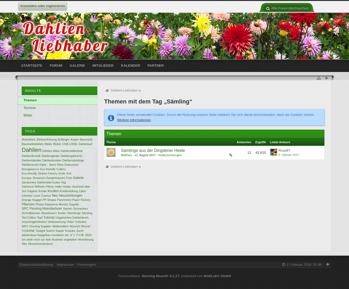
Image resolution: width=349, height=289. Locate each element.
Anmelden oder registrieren (42, 6)
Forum (56, 65)
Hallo (58, 186)
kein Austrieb (54, 239)
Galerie (77, 65)
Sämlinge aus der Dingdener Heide (153, 150)
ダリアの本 (77, 235)
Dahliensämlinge (73, 160)
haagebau (44, 235)
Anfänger (64, 139)
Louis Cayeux (42, 195)
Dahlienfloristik (31, 155)
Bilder (28, 115)
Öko (24, 243)
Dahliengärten (51, 155)
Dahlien (32, 150)
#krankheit (28, 139)
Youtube (70, 230)
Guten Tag (59, 182)
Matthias (126, 155)
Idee (87, 186)
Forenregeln (86, 265)
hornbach (58, 235)
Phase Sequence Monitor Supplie (57, 204)
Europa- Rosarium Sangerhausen (43, 177)
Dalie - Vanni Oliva (52, 164)
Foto (69, 177)
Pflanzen (28, 204)
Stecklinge (74, 213)
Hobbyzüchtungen (170, 155)
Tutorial (48, 217)
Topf (40, 217)
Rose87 (284, 150)
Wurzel (85, 226)
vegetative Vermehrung (78, 239)
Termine (30, 108)
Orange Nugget (32, 199)
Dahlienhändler (31, 160)
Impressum (65, 265)
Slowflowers (49, 213)
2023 (88, 235)
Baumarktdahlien (33, 144)
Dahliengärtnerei (71, 155)
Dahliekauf (85, 144)
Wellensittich (60, 226)
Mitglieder (102, 65)
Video (70, 221)
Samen (67, 208)
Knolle (43, 191)
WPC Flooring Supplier (36, 226)
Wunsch (75, 226)
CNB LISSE (69, 144)
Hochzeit (78, 186)
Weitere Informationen (134, 120)
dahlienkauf (29, 235)
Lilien (82, 191)
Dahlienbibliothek (72, 150)
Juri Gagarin (30, 191)
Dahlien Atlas (51, 150)
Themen (30, 100)
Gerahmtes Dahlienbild (36, 182)
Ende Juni (64, 173)
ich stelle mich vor (33, 239)
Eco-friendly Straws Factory (39, 173)
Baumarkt (86, 139)
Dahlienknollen (51, 160)
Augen (75, 139)
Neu (55, 195)
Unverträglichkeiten (34, 221)
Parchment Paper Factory (73, 199)
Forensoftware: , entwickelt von (174, 276)
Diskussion (72, 164)
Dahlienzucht (30, 164)
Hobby (67, 186)
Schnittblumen (31, 213)
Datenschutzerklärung (36, 265)
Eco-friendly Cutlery (53, 169)
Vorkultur (81, 221)
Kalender (130, 65)
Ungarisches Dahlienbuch (72, 217)
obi (67, 235)
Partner (156, 65)
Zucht (80, 230)
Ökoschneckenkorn (40, 243)
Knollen (53, 191)
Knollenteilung (69, 191)
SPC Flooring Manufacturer (42, 208)
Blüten (57, 144)
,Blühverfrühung (46, 139)
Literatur (27, 195)
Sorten (62, 213)
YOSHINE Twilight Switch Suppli (43, 230)
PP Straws (49, 199)
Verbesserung (57, 221)
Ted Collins (29, 217)
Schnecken (80, 208)
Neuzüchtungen (70, 195)
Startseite (31, 65)
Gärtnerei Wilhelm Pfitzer (38, 186)
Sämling (87, 213)
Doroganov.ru (30, 169)
